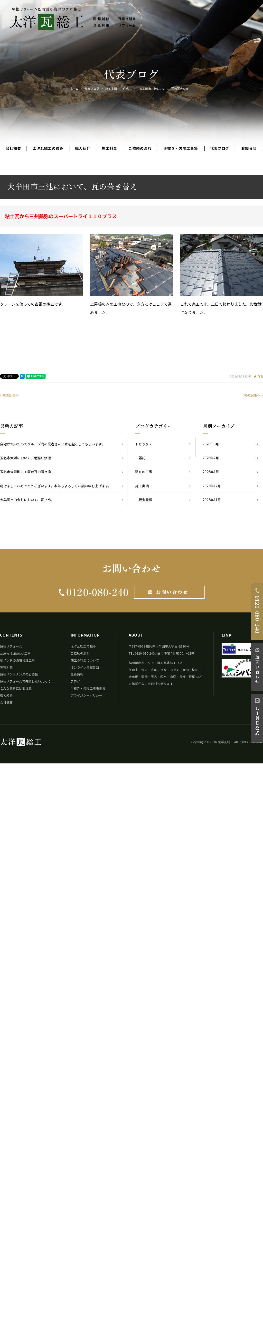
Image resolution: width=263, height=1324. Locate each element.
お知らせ (249, 148)
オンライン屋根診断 (85, 667)
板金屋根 (145, 499)
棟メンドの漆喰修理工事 (17, 660)
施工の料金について (85, 660)
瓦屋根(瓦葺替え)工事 (15, 653)
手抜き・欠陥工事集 (180, 148)
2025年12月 (212, 485)
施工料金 (109, 148)
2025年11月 (212, 499)
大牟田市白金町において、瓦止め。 (27, 499)
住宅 (260, 376)
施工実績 (142, 485)
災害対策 (6, 667)
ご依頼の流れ (139, 148)
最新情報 (77, 674)
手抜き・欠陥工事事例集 (88, 688)
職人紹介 (82, 148)
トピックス (143, 443)
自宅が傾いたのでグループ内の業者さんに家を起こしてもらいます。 (52, 443)
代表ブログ (219, 148)
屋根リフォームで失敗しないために (25, 681)
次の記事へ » (253, 395)
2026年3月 (211, 443)
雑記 (142, 457)
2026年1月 (211, 471)
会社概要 (13, 148)
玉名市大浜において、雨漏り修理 (25, 457)
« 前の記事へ (9, 395)
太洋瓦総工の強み (48, 148)
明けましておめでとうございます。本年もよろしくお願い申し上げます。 (56, 485)
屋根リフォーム (11, 646)
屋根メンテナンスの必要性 (19, 674)
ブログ (75, 681)
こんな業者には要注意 (16, 688)
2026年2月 (211, 457)
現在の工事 (143, 471)
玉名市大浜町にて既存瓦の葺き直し (27, 471)
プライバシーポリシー (86, 695)
